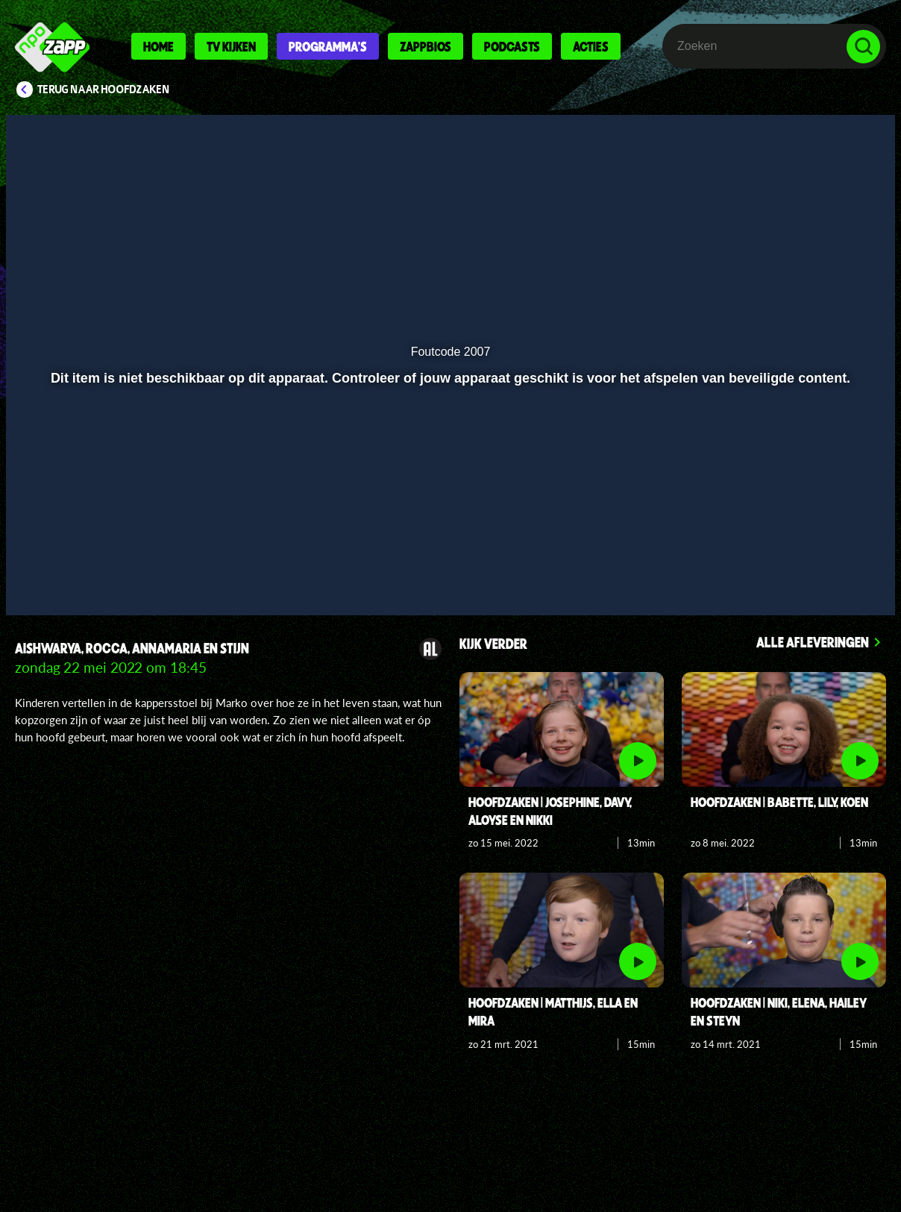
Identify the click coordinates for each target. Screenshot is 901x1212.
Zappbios (425, 46)
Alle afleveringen (812, 641)
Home (158, 46)
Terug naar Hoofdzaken (103, 89)
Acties (591, 46)
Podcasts (512, 46)
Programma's (328, 46)
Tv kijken (231, 46)
